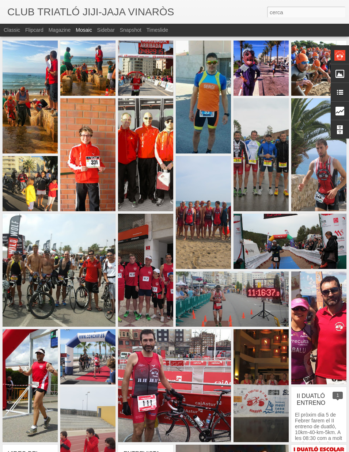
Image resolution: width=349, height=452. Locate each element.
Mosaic (84, 30)
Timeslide (157, 30)
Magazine (60, 30)
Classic (12, 30)
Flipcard (34, 30)
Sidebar (106, 30)
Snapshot (130, 30)
